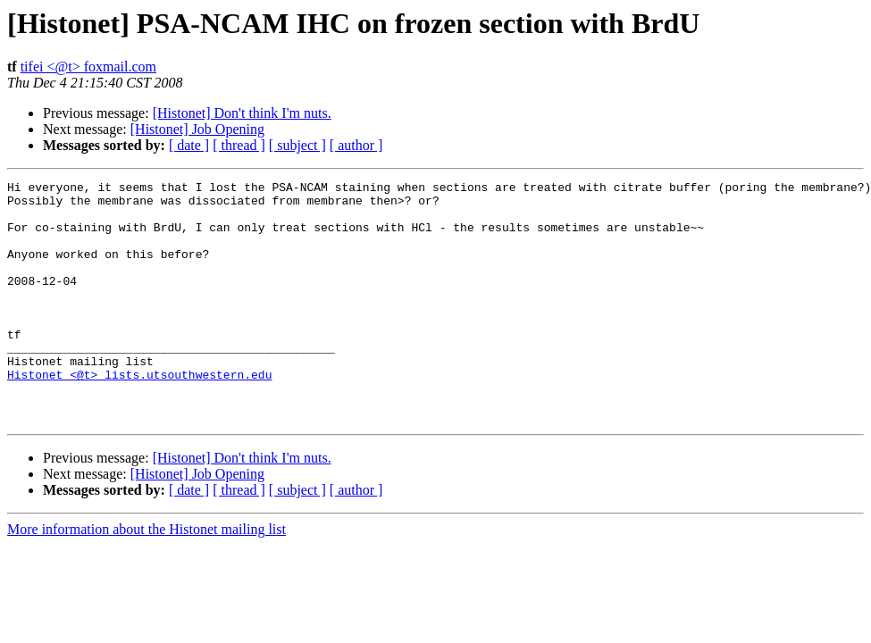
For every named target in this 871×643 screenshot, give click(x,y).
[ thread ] (239, 145)
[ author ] (356, 145)
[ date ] (189, 145)
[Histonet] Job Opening (197, 129)
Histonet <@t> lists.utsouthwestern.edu (139, 414)
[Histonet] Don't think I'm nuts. (242, 113)
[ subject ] (297, 145)
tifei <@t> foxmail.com (88, 66)
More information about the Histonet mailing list (146, 577)
